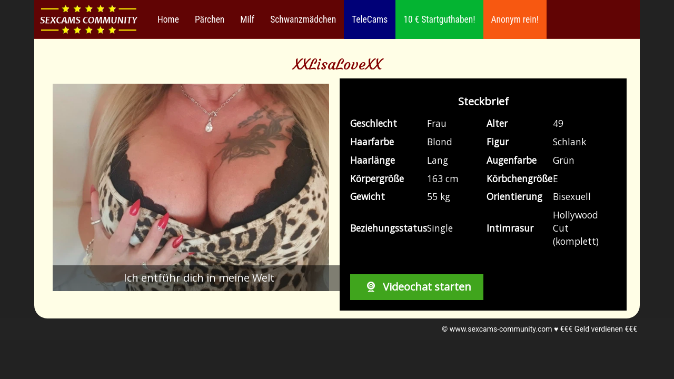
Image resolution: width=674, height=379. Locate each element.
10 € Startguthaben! (439, 19)
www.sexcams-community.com (501, 329)
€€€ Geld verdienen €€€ (598, 329)
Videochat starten (416, 287)
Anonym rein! (515, 19)
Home (168, 19)
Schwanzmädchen (303, 19)
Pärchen (209, 19)
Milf (247, 19)
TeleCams (370, 19)
